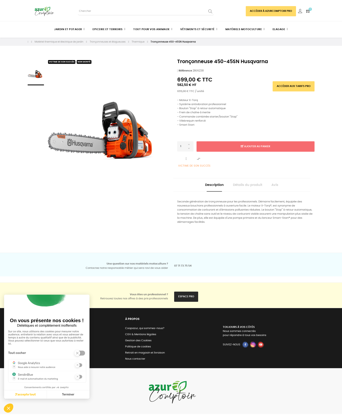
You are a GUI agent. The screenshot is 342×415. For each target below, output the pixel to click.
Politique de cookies (138, 347)
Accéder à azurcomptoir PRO (271, 11)
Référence (185, 70)
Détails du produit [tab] (247, 185)
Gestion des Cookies (138, 341)
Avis (278, 185)
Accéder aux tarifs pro (293, 86)
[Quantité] (185, 146)
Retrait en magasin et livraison (145, 353)
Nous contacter (135, 360)
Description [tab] (210, 185)
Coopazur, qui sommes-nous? (144, 329)
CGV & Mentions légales (140, 335)
